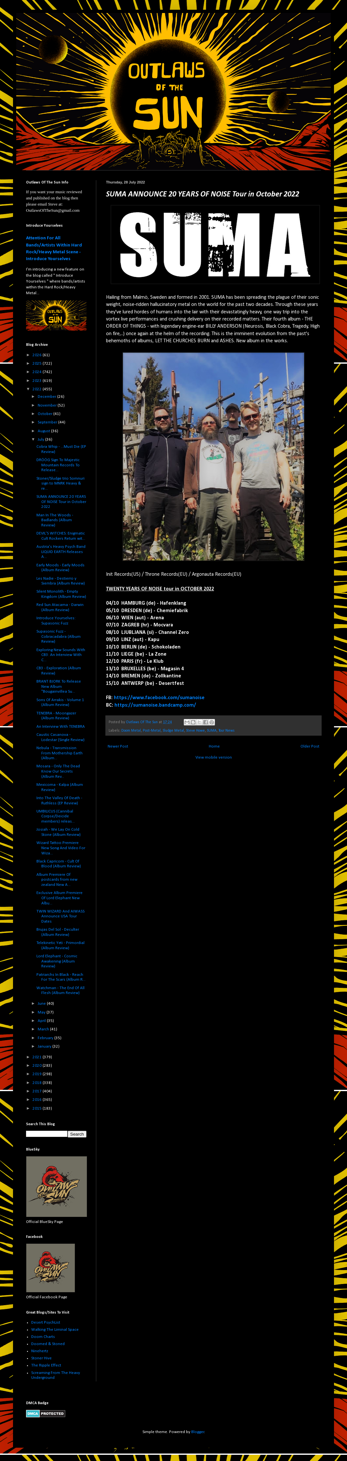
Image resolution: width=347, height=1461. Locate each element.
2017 (38, 1091)
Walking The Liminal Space (55, 1330)
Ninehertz (39, 1351)
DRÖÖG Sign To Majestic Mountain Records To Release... (58, 465)
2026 (38, 355)
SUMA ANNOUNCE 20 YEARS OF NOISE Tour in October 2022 (61, 502)
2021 (38, 1057)
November (48, 405)
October (45, 414)
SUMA (212, 731)
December (47, 397)
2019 (38, 1074)
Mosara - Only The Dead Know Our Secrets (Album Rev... (58, 771)
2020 (38, 1066)
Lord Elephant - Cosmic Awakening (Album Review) (56, 961)
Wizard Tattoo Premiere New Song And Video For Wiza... (60, 848)
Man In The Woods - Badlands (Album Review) (54, 520)
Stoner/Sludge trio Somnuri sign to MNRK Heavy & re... (60, 483)
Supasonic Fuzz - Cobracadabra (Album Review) (58, 636)
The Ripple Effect (46, 1365)
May (42, 1012)
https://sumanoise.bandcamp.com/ (155, 705)
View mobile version (213, 757)
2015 (38, 1108)
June (42, 1003)
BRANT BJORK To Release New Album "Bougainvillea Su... (58, 686)
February (46, 1038)
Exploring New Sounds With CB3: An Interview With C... (60, 655)
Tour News (226, 731)
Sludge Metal (173, 731)
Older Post (309, 746)
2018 (38, 1083)
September (48, 422)
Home (214, 746)
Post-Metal (152, 731)
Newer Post (118, 746)
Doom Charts (43, 1337)
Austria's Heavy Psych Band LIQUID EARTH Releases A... (61, 552)
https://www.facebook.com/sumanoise (159, 697)
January (45, 1046)
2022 (38, 389)
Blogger (197, 1432)
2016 (38, 1100)
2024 (38, 372)
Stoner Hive (41, 1358)
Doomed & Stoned (48, 1344)
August (44, 431)
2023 (38, 381)
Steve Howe (195, 731)
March (44, 1029)
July (41, 439)
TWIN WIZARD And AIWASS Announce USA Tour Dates (60, 916)
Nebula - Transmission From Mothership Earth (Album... (59, 753)
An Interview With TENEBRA (60, 726)
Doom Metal (131, 731)
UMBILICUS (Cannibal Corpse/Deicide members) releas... (55, 816)
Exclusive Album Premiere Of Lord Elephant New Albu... (59, 898)
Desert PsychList (45, 1322)
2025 (38, 363)
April (42, 1021)
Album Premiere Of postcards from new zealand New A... (56, 880)
